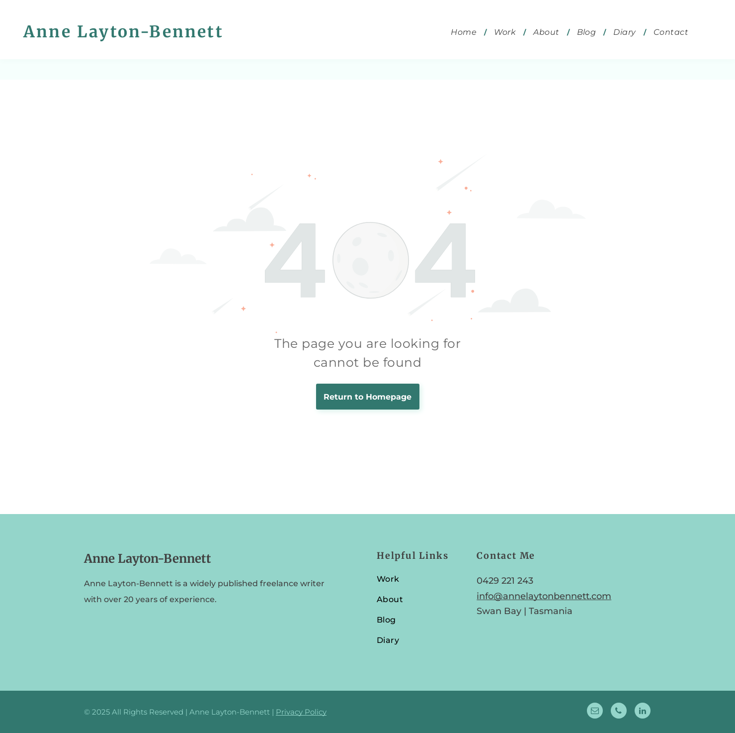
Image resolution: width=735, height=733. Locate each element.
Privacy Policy (301, 712)
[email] (595, 712)
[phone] (619, 712)
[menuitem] (465, 32)
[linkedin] (643, 712)
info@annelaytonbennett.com (544, 596)
